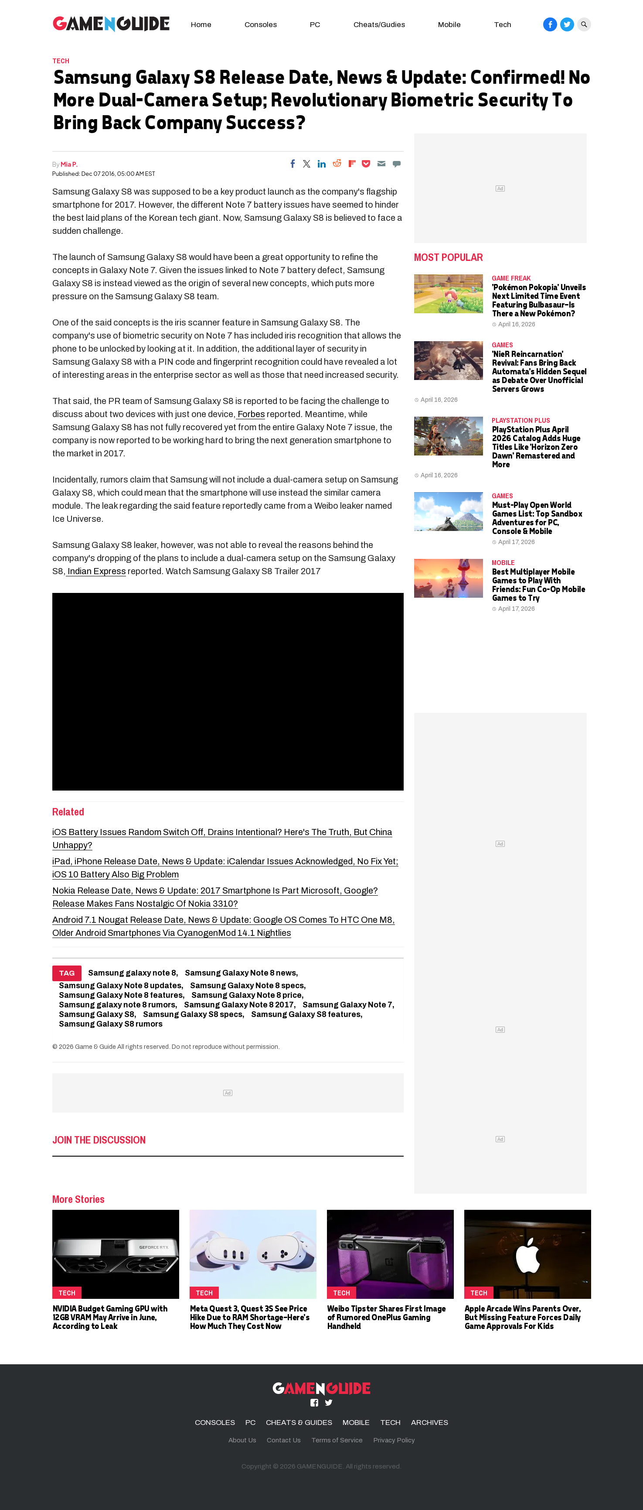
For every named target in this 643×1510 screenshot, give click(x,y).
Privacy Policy (394, 1440)
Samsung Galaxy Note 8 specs (247, 986)
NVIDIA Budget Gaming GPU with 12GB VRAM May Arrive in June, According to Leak (109, 1317)
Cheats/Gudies (379, 25)
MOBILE (503, 562)
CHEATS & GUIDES (299, 1422)
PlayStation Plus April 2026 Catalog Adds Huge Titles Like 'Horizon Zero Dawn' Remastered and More (536, 446)
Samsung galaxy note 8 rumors (117, 1005)
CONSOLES (215, 1422)
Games (502, 344)
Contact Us (284, 1440)
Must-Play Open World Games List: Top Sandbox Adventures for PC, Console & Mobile (537, 518)
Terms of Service (337, 1440)
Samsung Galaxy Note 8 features (121, 995)
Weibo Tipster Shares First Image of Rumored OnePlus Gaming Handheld (386, 1317)
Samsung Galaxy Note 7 (347, 1005)
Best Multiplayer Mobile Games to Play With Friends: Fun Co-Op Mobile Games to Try (538, 584)
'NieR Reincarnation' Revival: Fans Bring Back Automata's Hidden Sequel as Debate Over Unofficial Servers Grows (539, 371)
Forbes (250, 414)
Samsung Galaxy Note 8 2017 (239, 1005)
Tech (502, 25)
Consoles (261, 25)
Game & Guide (95, 1046)
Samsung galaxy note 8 (132, 973)
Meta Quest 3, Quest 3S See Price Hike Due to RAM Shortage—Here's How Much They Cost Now (250, 1317)
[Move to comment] (397, 163)
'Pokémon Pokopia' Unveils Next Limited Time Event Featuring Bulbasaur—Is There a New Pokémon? (539, 300)
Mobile (449, 25)
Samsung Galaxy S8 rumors (111, 1024)
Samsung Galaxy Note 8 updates (120, 986)
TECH (60, 60)
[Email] (381, 163)
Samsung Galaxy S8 (96, 1014)
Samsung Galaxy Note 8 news (240, 973)
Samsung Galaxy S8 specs (192, 1014)
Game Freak (511, 278)
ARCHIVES (429, 1422)
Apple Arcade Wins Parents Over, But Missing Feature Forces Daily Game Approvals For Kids (522, 1317)
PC (315, 25)
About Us (242, 1440)
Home (201, 25)
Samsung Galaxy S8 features (306, 1014)
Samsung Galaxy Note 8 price (246, 995)
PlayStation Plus (521, 420)
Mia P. (69, 164)
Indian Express (96, 571)
